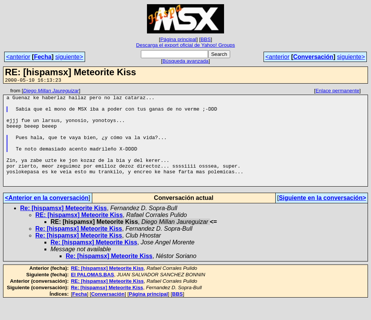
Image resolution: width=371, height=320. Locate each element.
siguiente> (69, 57)
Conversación (313, 57)
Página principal (178, 39)
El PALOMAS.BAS (92, 294)
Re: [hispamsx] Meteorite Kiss (63, 227)
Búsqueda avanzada (186, 61)
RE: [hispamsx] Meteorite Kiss (79, 234)
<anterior (18, 57)
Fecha (42, 57)
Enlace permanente (338, 92)
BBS (205, 39)
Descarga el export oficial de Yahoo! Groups (185, 45)
